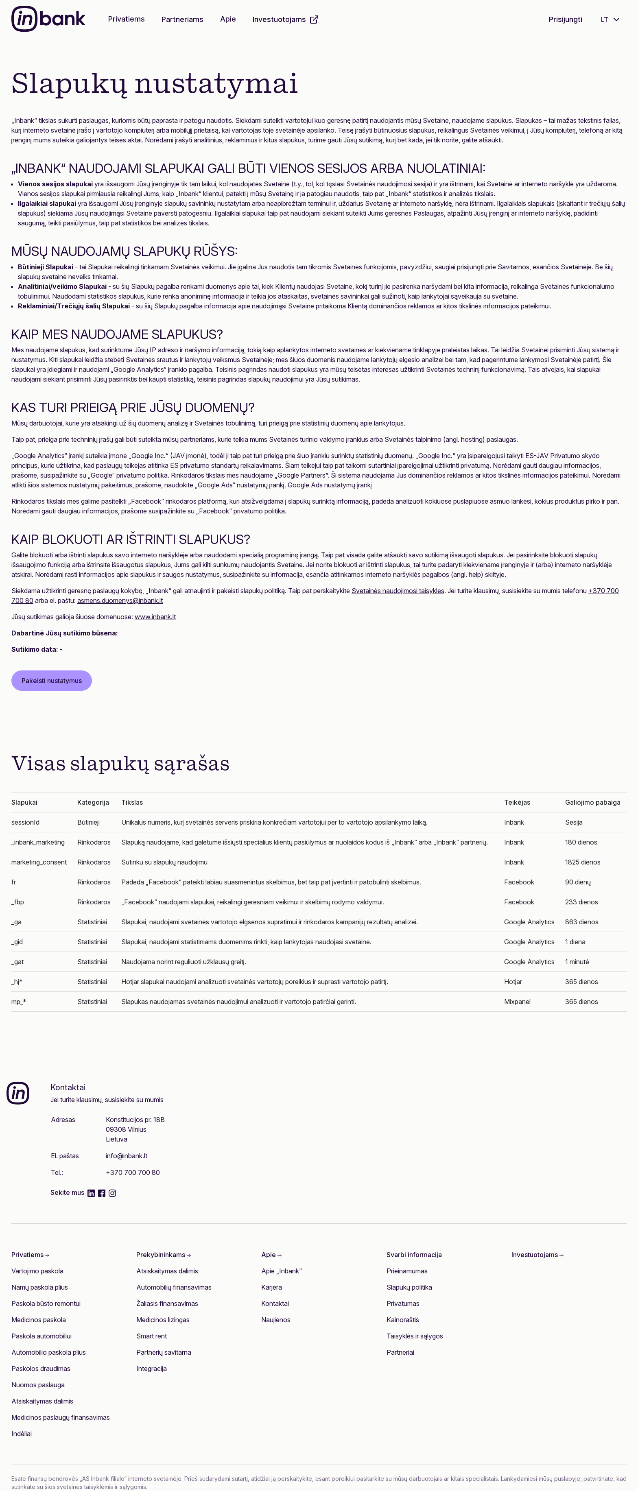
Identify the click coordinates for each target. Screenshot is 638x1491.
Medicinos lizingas (163, 1320)
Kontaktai (275, 1303)
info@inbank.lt (126, 1156)
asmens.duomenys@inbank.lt (120, 600)
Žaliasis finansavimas (167, 1303)
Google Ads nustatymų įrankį (330, 485)
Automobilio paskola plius (48, 1352)
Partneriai (400, 1352)
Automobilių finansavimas (174, 1287)
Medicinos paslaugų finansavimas (60, 1417)
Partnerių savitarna (163, 1352)
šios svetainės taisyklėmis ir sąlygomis (95, 1486)
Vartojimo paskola (37, 1271)
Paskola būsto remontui (46, 1303)
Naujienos (276, 1320)
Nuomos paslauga (38, 1385)
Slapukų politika (409, 1287)
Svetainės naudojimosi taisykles (398, 591)
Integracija (151, 1368)
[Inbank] (48, 19)
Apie (228, 19)
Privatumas (403, 1303)
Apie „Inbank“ (281, 1271)
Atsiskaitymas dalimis (42, 1401)
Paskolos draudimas (40, 1368)
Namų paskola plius (39, 1287)
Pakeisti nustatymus (52, 681)
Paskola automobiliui (41, 1336)
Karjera (271, 1287)
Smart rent (151, 1336)
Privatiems (126, 19)
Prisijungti (565, 19)
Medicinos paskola (38, 1320)
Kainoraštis (403, 1320)
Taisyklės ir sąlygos (415, 1336)
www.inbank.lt (155, 617)
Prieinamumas (407, 1271)
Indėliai (21, 1434)
